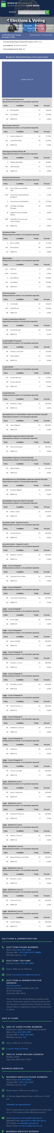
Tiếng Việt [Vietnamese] (39, 25)
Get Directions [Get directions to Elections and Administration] (13, 985)
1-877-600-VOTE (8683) (29, 952)
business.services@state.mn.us (27, 1118)
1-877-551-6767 (26, 1082)
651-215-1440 (24, 950)
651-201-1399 (24, 1032)
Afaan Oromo (33, 28)
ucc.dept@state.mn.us (27, 1123)
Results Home (35, 35)
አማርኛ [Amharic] (49, 28)
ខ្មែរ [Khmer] (43, 28)
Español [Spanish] (9, 25)
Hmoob (18, 25)
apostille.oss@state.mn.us (33, 1120)
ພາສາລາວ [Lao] (20, 28)
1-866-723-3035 (26, 1034)
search (12, 12)
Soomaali (28, 25)
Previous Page (47, 35)
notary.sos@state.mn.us (30, 1126)
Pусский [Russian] (49, 25)
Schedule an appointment (18, 1104)
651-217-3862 (27, 963)
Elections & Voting (25, 20)
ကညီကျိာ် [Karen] (30, 31)
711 (24, 955)
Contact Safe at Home (17, 1048)
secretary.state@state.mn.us (26, 975)
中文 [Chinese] (11, 28)
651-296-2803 (24, 1079)
